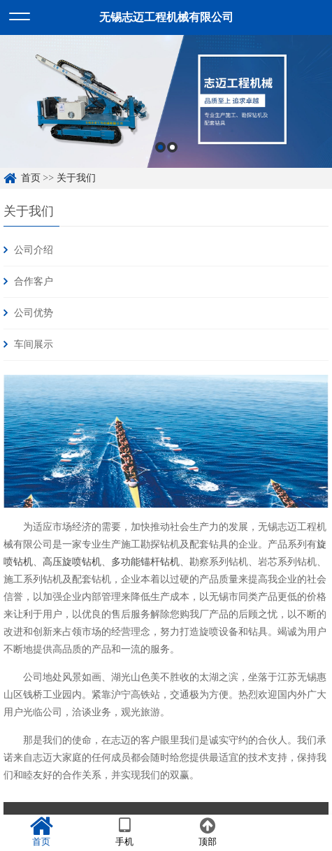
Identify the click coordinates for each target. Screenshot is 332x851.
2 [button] (172, 147)
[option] (166, 101)
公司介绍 (33, 250)
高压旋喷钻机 (72, 561)
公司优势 (33, 313)
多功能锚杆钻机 (145, 561)
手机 (124, 832)
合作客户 (33, 281)
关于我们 (76, 178)
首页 (31, 178)
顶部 (208, 832)
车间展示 (33, 344)
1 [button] (160, 147)
